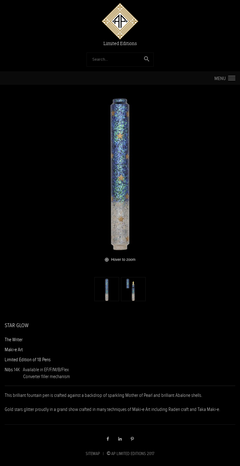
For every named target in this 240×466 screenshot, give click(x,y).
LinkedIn (120, 438)
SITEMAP (93, 453)
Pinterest (132, 438)
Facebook (107, 438)
